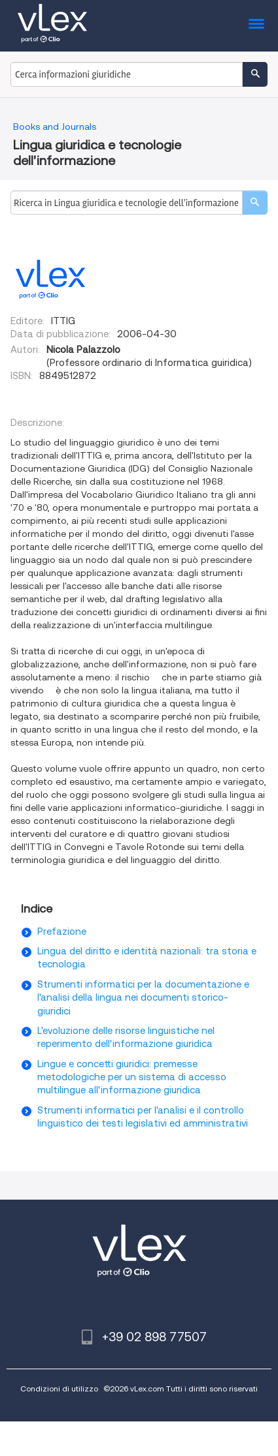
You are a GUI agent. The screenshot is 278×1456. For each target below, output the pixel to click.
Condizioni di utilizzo (59, 1388)
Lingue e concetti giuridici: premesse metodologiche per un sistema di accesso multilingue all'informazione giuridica (131, 1077)
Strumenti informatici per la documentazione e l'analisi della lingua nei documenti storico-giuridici (143, 997)
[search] (255, 202)
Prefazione (61, 931)
